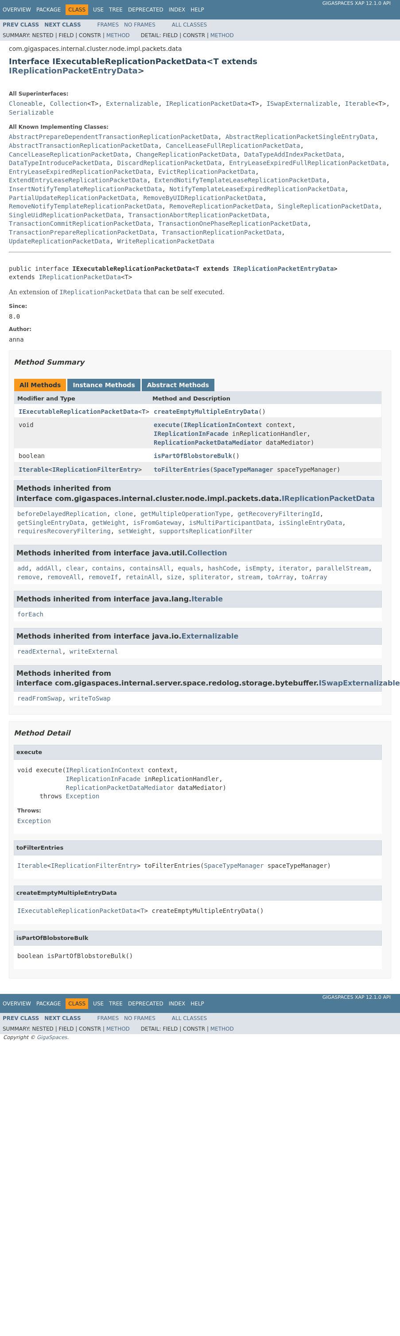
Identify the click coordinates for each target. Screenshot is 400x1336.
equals (189, 568)
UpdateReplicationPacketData (59, 241)
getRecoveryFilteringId (278, 513)
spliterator (209, 577)
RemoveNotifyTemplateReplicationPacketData (85, 206)
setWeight (135, 531)
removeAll (64, 577)
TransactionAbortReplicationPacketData (197, 215)
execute (167, 424)
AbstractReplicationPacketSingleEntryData (300, 136)
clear (75, 568)
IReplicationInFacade (191, 433)
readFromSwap (39, 698)
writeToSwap (90, 698)
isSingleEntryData (310, 522)
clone (123, 513)
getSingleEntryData (51, 522)
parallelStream (342, 568)
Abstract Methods (178, 385)
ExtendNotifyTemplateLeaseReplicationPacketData (240, 180)
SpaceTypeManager (243, 469)
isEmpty (258, 568)
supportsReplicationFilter (205, 531)
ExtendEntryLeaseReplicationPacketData (78, 180)
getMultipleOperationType (185, 513)
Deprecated (145, 10)
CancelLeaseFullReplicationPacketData (233, 145)
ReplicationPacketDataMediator (208, 442)
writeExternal (94, 651)
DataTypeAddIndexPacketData (292, 154)
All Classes (189, 25)
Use (98, 10)
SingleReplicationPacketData (328, 206)
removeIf (103, 577)
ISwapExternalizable (302, 103)
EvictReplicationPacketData (206, 171)
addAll (47, 568)
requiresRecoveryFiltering (64, 531)
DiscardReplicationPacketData (169, 162)
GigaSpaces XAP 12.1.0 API (356, 3)
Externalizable (132, 103)
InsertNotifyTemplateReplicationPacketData (85, 189)
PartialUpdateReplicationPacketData (72, 197)
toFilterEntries (182, 469)
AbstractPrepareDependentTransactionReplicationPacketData (113, 136)
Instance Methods (104, 385)
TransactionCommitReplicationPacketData (80, 223)
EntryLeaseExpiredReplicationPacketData (80, 171)
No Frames (139, 25)
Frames (108, 25)
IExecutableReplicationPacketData (78, 411)
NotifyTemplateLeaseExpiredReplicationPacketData (257, 189)
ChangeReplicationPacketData (186, 154)
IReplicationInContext (222, 424)
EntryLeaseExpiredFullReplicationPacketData (307, 162)
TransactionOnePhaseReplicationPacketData (232, 223)
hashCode (222, 568)
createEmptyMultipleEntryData (206, 411)
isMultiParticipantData (230, 522)
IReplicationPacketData (207, 103)
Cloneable (26, 103)
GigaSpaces (52, 1037)
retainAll (142, 577)
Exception (83, 796)
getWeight (109, 522)
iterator (293, 568)
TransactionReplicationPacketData (222, 232)
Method (118, 35)
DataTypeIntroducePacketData (59, 162)
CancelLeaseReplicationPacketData (68, 154)
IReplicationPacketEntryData (73, 70)
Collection (68, 103)
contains (107, 568)
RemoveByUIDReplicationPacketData (203, 197)
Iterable (360, 103)
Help (197, 10)
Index (177, 10)
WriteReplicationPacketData (165, 241)
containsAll (150, 568)
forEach (30, 614)
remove (28, 577)
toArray (281, 577)
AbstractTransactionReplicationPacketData (83, 145)
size (174, 577)
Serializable (31, 112)
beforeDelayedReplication (62, 513)
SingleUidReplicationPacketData (65, 215)
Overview (17, 10)
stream (248, 577)
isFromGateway (157, 522)
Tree (116, 10)
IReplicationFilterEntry (95, 469)
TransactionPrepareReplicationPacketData (82, 232)
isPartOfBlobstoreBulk (193, 455)
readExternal (39, 651)
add (22, 568)
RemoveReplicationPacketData (219, 206)
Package (48, 10)
